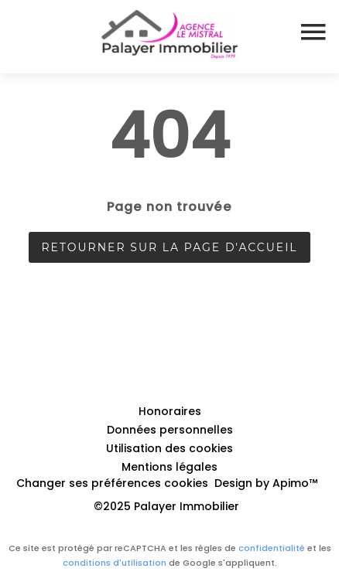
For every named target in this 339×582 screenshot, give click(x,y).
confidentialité (271, 548)
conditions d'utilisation (114, 562)
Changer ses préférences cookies (112, 483)
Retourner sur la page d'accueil (169, 247)
